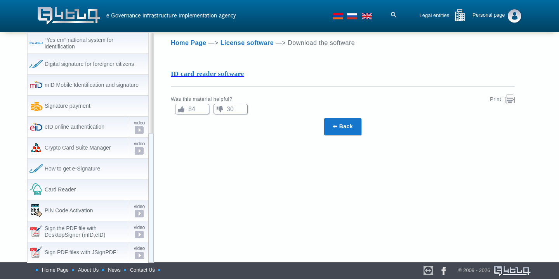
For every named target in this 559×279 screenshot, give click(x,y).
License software (248, 43)
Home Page (189, 43)
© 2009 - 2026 (495, 270)
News (114, 270)
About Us (88, 270)
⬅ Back (343, 126)
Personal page (488, 15)
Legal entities (435, 15)
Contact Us (142, 270)
